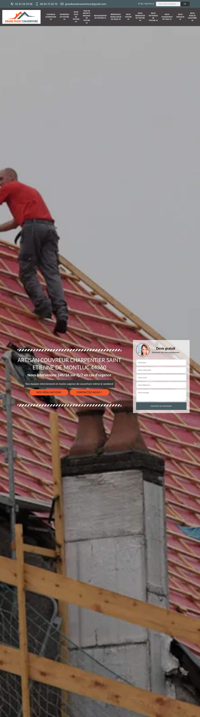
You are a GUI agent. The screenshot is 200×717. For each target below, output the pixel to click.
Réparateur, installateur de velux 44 (115, 16)
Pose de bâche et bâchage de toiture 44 (86, 17)
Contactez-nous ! (90, 392)
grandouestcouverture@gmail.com (83, 3)
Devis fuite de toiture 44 (76, 17)
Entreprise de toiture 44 (64, 16)
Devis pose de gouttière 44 (192, 16)
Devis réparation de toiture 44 (140, 16)
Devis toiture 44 (128, 16)
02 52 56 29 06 (21, 3)
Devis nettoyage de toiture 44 (153, 16)
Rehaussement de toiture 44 (100, 17)
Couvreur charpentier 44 (50, 16)
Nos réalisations (48, 392)
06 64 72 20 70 (46, 3)
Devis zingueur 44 (180, 16)
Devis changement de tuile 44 (167, 16)
